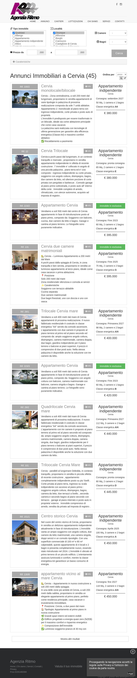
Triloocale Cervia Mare (60, 465)
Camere (100, 33)
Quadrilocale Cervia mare (58, 408)
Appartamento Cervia (59, 205)
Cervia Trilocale (54, 150)
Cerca (119, 53)
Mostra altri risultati (70, 639)
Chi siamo (93, 21)
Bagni (101, 42)
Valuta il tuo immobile (68, 666)
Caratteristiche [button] (21, 61)
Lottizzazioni (75, 21)
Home (33, 21)
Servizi (106, 21)
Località (56, 28)
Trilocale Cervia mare (59, 311)
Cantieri (58, 21)
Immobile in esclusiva (110, 206)
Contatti (119, 21)
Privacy (13, 669)
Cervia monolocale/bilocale (58, 88)
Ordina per (109, 74)
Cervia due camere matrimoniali (57, 248)
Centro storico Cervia (59, 516)
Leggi (130, 673)
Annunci (45, 21)
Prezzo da (17, 52)
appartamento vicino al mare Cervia (60, 576)
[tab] (68, 61)
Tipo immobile (19, 28)
